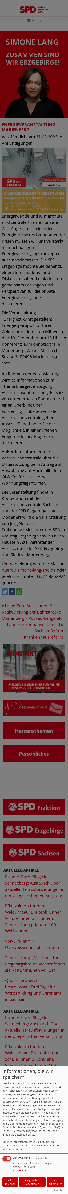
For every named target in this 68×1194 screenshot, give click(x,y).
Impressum (15, 1149)
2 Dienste (19, 1170)
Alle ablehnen (10, 1182)
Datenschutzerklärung (15, 1145)
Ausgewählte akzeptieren (32, 1182)
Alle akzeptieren (55, 1182)
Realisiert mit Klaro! (55, 1190)
